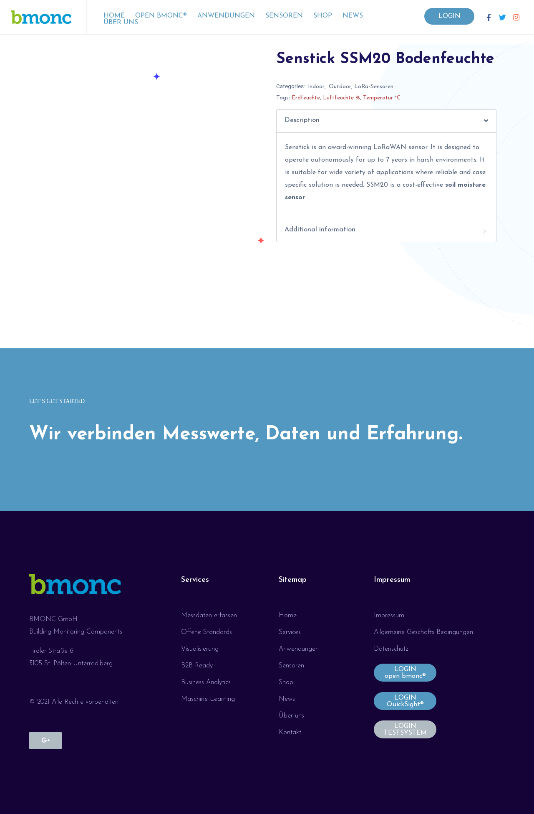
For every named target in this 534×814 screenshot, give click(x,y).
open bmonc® (161, 16)
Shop (322, 16)
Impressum (392, 580)
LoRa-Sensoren (373, 86)
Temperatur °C (381, 98)
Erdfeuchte (306, 98)
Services (195, 580)
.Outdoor (339, 86)
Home (114, 16)
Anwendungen (226, 16)
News (353, 16)
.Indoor (316, 86)
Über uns (120, 22)
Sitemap (293, 580)
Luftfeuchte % (341, 98)
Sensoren (284, 16)
